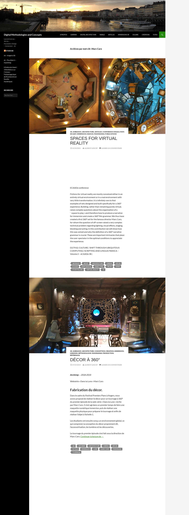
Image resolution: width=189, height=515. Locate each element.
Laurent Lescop (91, 148)
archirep (81, 446)
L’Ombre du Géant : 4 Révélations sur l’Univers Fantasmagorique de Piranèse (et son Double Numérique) (10, 74)
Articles (111, 34)
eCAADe (75, 266)
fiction (75, 449)
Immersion (81, 134)
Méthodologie (84, 353)
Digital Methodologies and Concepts (23, 34)
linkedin (74, 353)
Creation (110, 351)
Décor (118, 263)
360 (73, 446)
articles (98, 132)
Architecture (88, 132)
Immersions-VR (123, 34)
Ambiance (77, 132)
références (75, 355)
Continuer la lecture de (92, 436)
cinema (109, 263)
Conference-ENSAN (111, 132)
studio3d (9, 51)
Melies (109, 266)
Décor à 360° (85, 359)
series (118, 266)
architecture (97, 263)
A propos (63, 34)
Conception (100, 351)
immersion (86, 449)
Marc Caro (99, 266)
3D (71, 132)
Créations (145, 34)
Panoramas (99, 134)
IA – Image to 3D (9, 55)
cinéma (106, 446)
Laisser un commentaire (111, 148)
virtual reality (92, 269)
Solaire (135, 34)
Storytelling (77, 269)
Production (108, 353)
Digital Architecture (88, 34)
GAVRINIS (73, 34)
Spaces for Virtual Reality (93, 140)
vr (103, 269)
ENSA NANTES (86, 266)
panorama (117, 449)
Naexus (90, 134)
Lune (95, 449)
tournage (76, 452)
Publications (111, 134)
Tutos (155, 34)
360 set (86, 263)
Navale (102, 34)
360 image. (76, 263)
